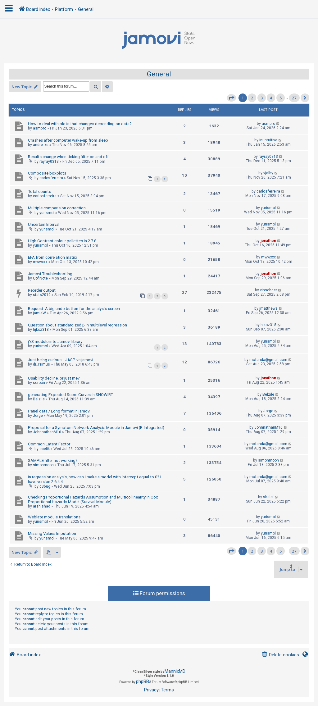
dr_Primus (41, 364)
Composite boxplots (47, 173)
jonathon (268, 241)
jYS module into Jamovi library (55, 341)
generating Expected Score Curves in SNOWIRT (70, 394)
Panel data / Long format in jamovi (59, 411)
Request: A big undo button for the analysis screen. (74, 308)
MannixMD (175, 671)
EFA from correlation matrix (52, 257)
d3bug (44, 486)
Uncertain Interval (43, 224)
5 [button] (280, 98)
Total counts (39, 191)
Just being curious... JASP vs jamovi (60, 360)
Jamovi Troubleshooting (50, 273)
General (159, 74)
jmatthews (268, 308)
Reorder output (42, 290)
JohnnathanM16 (47, 432)
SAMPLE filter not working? (53, 460)
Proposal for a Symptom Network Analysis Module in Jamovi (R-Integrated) (96, 427)
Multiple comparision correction (57, 208)
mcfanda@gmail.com (268, 360)
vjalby (268, 173)
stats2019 (42, 295)
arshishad (41, 506)
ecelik (44, 449)
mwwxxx (40, 262)
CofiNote (40, 278)
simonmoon (43, 465)
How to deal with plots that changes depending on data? (80, 123)
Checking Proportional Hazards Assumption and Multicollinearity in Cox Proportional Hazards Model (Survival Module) (93, 499)
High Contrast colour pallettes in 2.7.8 (62, 241)
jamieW (39, 313)
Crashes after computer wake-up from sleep (68, 140)
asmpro (39, 128)
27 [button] (294, 98)
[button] (231, 98)
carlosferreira (51, 178)
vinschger (268, 290)
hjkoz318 (41, 329)
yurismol (46, 213)
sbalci (268, 497)
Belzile (39, 399)
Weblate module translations (54, 517)
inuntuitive (268, 140)
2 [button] (252, 98)
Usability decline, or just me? (54, 378)
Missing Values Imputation (52, 533)
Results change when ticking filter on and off (68, 156)
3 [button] (262, 98)
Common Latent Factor (49, 444)
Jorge (38, 415)
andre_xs (40, 145)
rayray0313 (49, 161)
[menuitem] (280, 655)
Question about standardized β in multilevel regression (77, 325)
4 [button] (271, 98)
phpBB (142, 681)
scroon (39, 382)
